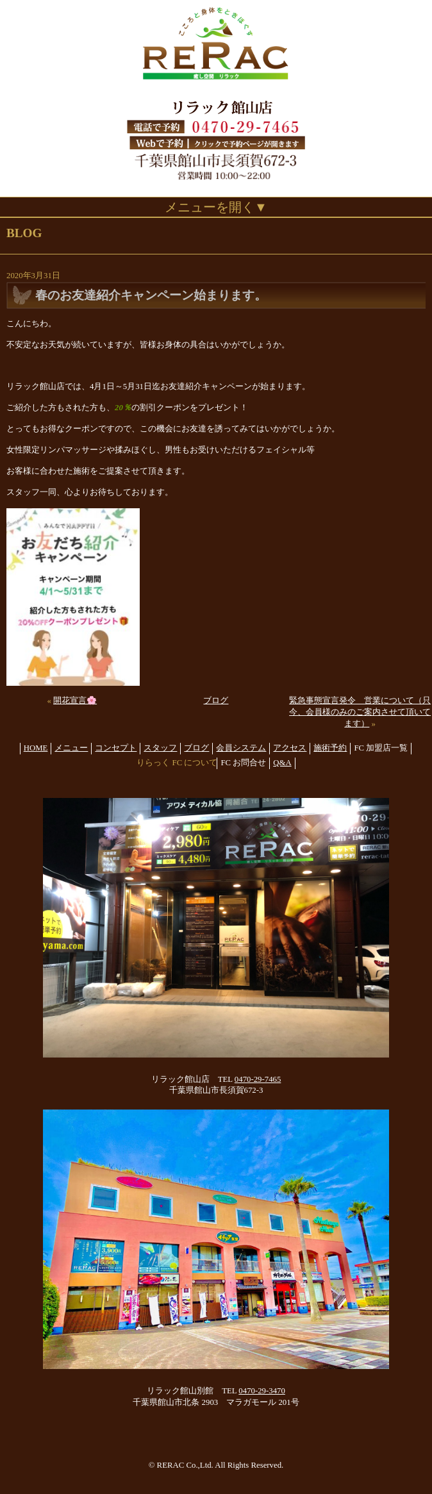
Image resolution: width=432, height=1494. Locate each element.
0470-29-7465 (258, 1079)
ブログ (215, 700)
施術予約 (330, 747)
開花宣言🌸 (75, 700)
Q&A (282, 762)
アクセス (289, 747)
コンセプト (116, 747)
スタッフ (160, 747)
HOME (36, 747)
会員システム (241, 747)
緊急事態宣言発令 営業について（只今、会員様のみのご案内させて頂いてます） (360, 712)
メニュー (71, 747)
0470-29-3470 (261, 1390)
